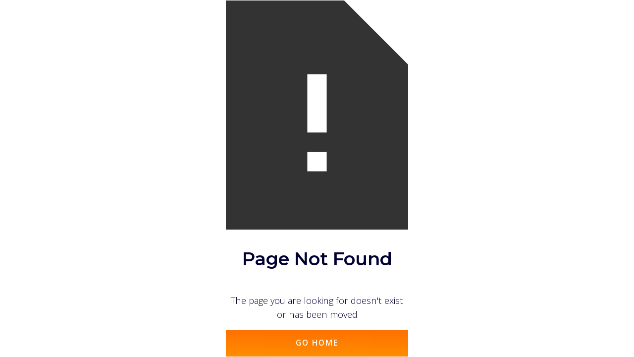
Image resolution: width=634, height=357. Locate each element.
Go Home (317, 342)
